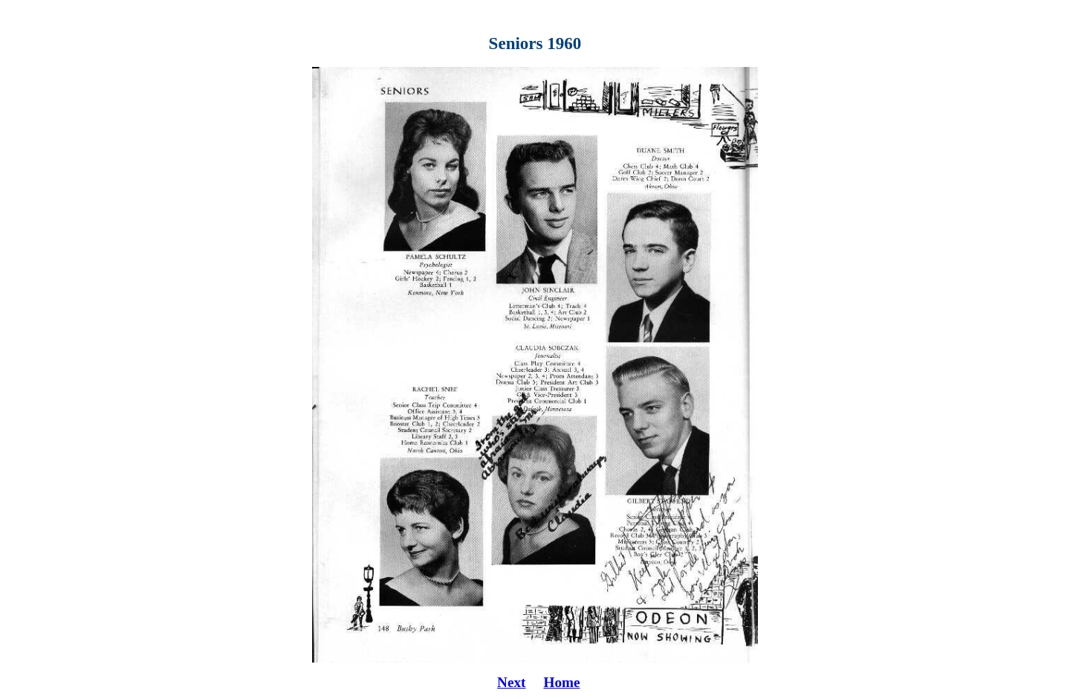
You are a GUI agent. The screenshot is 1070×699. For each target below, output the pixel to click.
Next (511, 682)
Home (561, 682)
